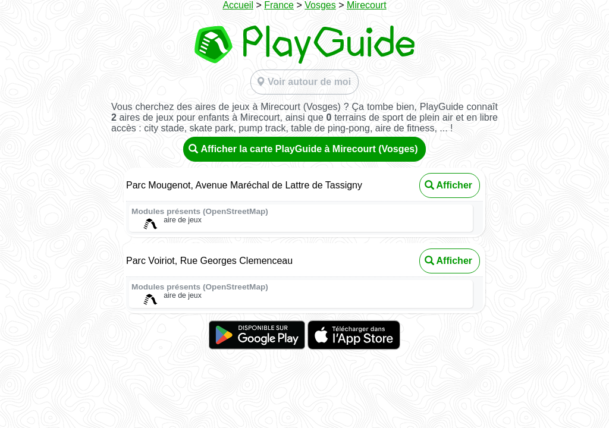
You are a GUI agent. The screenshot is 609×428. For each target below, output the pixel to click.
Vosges (319, 5)
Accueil (237, 5)
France (279, 5)
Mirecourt (367, 5)
